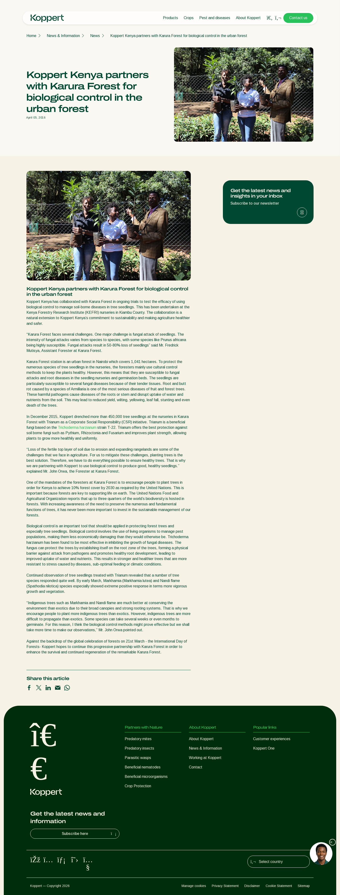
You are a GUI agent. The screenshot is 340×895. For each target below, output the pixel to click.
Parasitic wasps (138, 758)
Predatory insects (139, 748)
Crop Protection (138, 786)
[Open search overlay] (269, 18)
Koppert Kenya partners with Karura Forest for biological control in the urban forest (178, 36)
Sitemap (304, 886)
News (95, 36)
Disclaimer (252, 886)
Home (31, 36)
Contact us (298, 18)
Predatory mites (138, 739)
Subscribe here (90, 833)
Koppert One (264, 748)
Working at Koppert (205, 758)
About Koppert (248, 18)
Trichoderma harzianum (77, 427)
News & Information (63, 36)
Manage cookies (194, 886)
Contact (195, 767)
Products (170, 18)
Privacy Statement (225, 886)
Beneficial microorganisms (146, 777)
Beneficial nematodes (143, 767)
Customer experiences (271, 739)
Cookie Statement (279, 886)
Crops (189, 18)
